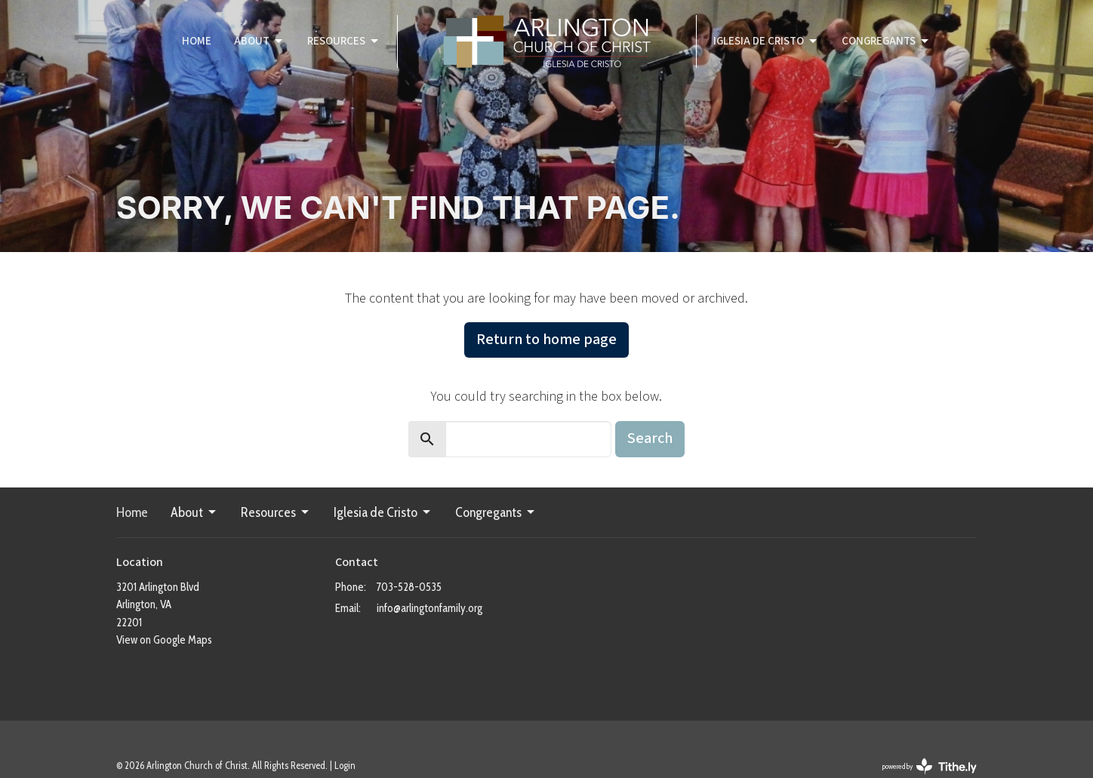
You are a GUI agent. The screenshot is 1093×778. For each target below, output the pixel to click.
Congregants (886, 41)
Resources (343, 41)
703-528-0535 (409, 587)
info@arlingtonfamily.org (429, 608)
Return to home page (546, 339)
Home (196, 41)
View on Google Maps (164, 640)
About (259, 41)
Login (345, 765)
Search (650, 438)
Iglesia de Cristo (766, 41)
